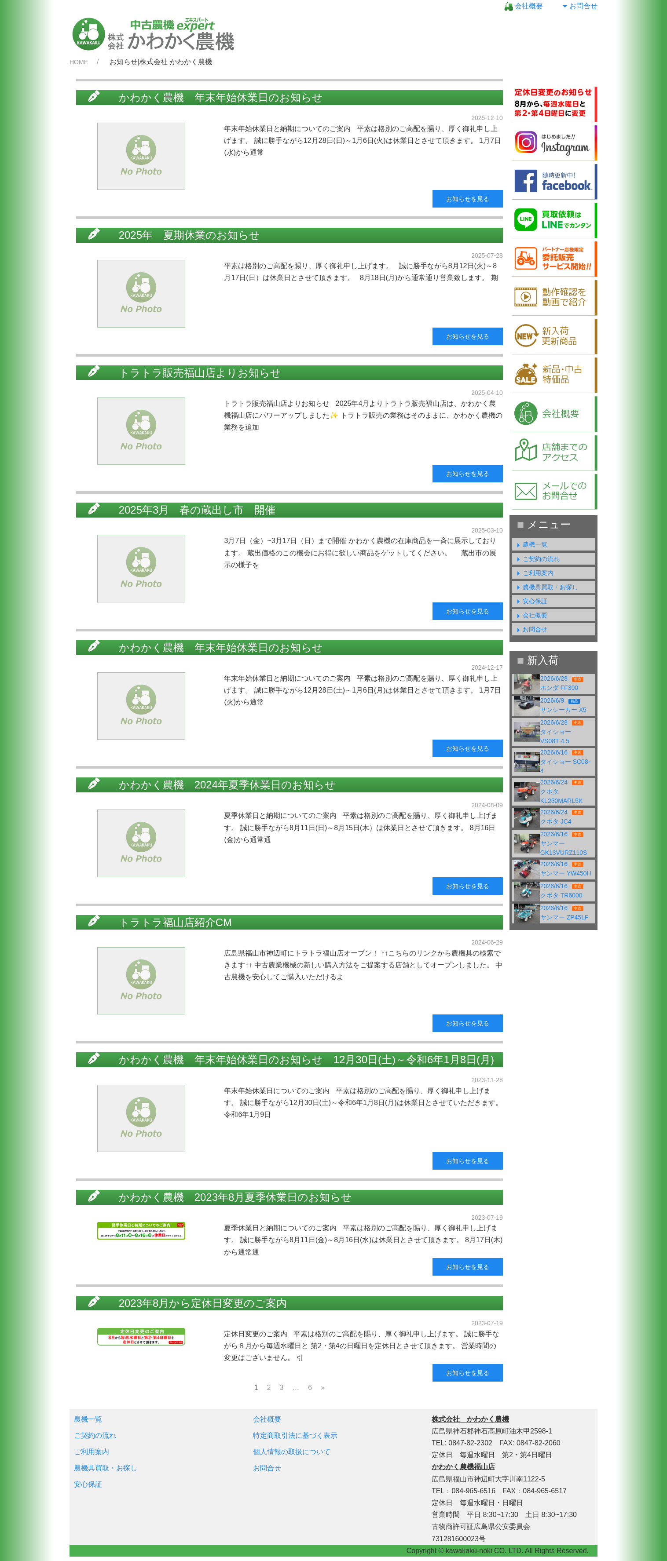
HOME (79, 62)
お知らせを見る (467, 198)
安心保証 (530, 601)
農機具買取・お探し (546, 587)
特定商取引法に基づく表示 (295, 1435)
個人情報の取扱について (291, 1451)
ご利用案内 (533, 572)
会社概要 (523, 6)
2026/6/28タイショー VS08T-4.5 (561, 731)
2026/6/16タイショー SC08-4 (565, 761)
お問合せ (579, 6)
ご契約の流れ (537, 558)
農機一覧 (530, 544)
